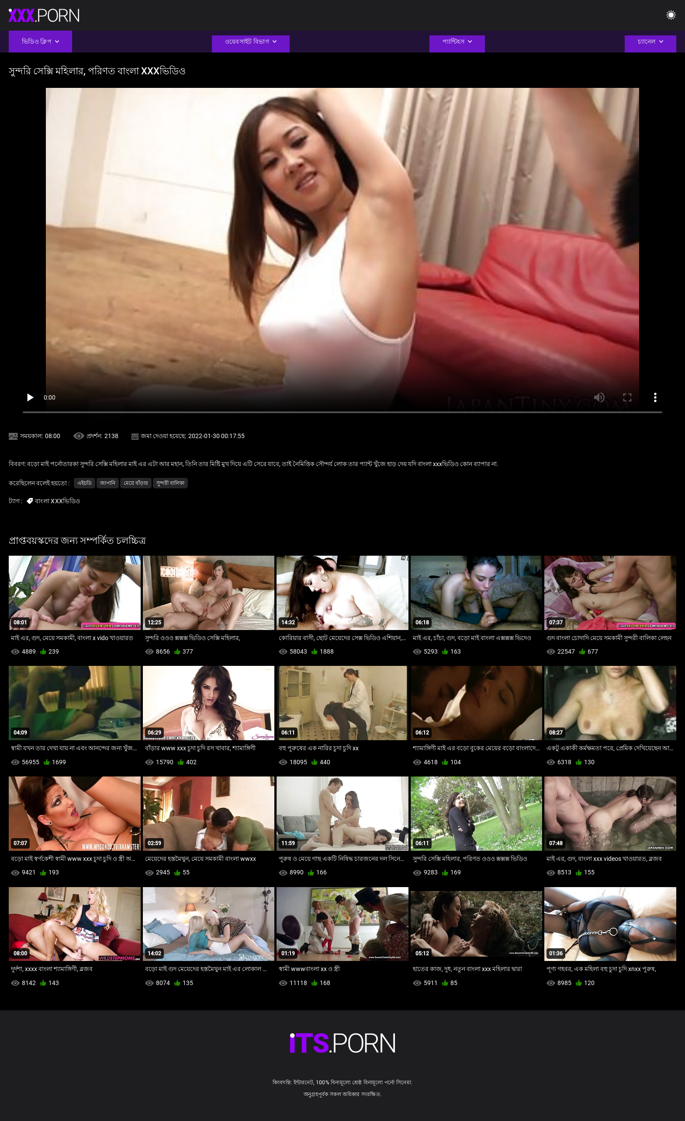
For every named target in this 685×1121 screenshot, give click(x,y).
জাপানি (107, 483)
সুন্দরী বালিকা (170, 483)
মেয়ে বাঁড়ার (136, 483)
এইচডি (84, 483)
